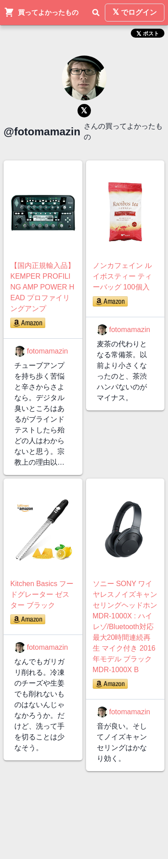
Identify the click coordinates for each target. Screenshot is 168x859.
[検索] (96, 13)
